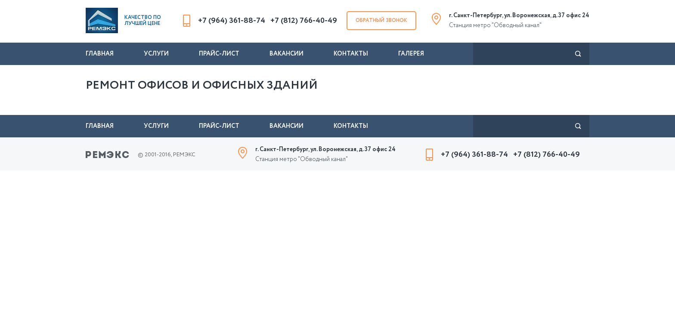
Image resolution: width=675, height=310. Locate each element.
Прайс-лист (219, 54)
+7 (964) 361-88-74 (231, 20)
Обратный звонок (381, 20)
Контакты (351, 54)
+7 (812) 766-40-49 (303, 20)
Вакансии (286, 54)
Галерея (411, 54)
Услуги (156, 54)
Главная (100, 54)
